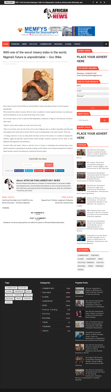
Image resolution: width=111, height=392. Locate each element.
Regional (58, 44)
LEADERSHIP (59, 62)
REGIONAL (81, 266)
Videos (77, 44)
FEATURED (45, 62)
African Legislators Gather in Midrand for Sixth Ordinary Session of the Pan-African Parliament (89, 292)
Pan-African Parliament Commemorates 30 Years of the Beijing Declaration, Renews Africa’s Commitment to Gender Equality (93, 177)
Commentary (46, 44)
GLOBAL (51, 62)
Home (5, 44)
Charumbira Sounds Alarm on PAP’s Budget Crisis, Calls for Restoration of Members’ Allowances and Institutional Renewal (92, 239)
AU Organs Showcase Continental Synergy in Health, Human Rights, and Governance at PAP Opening (89, 361)
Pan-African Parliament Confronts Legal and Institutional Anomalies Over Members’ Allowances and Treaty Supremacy (92, 189)
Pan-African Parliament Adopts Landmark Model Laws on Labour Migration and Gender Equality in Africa (92, 154)
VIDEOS (80, 269)
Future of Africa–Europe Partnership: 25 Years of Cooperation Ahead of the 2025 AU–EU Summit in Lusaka (92, 202)
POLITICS (6, 64)
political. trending (86, 262)
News (24, 44)
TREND (90, 266)
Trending (15, 44)
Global (68, 44)
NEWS (66, 62)
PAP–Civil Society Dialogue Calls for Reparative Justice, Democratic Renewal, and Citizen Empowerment (58, 2)
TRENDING (13, 64)
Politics (33, 44)
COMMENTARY (83, 255)
